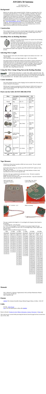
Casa (4, 308)
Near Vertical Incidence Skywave (13, 21)
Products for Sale (13, 312)
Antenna (29, 312)
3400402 (5, 301)
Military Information (22, 312)
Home (39, 312)
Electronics (33, 312)
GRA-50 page (11, 307)
